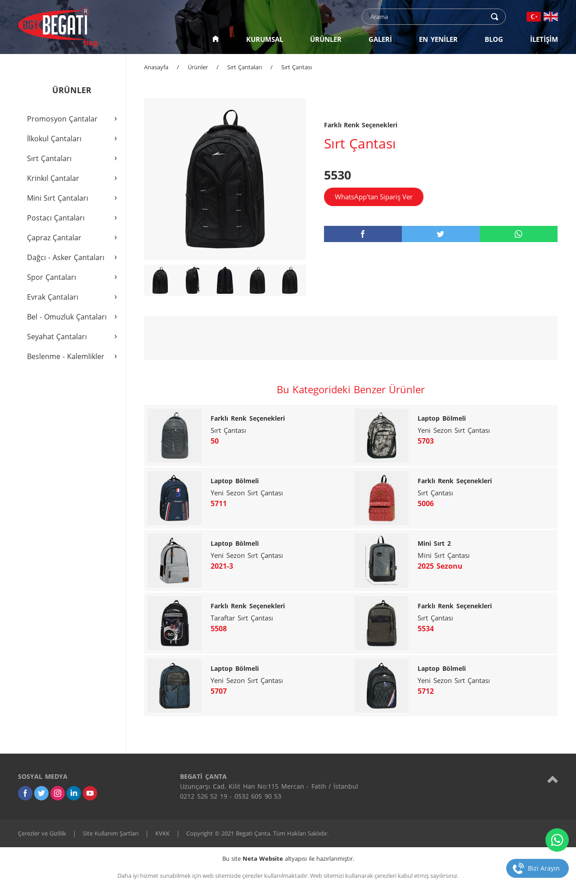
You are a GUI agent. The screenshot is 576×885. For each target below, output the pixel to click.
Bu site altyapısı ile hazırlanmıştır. (288, 858)
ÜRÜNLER (326, 39)
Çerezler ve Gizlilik (42, 833)
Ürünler (198, 67)
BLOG (494, 39)
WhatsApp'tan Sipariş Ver (374, 196)
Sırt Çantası (296, 67)
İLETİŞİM (544, 39)
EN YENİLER (438, 39)
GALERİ (380, 39)
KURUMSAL (264, 39)
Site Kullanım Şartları (111, 833)
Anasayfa (156, 67)
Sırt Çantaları (244, 67)
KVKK (162, 833)
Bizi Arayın (544, 868)
